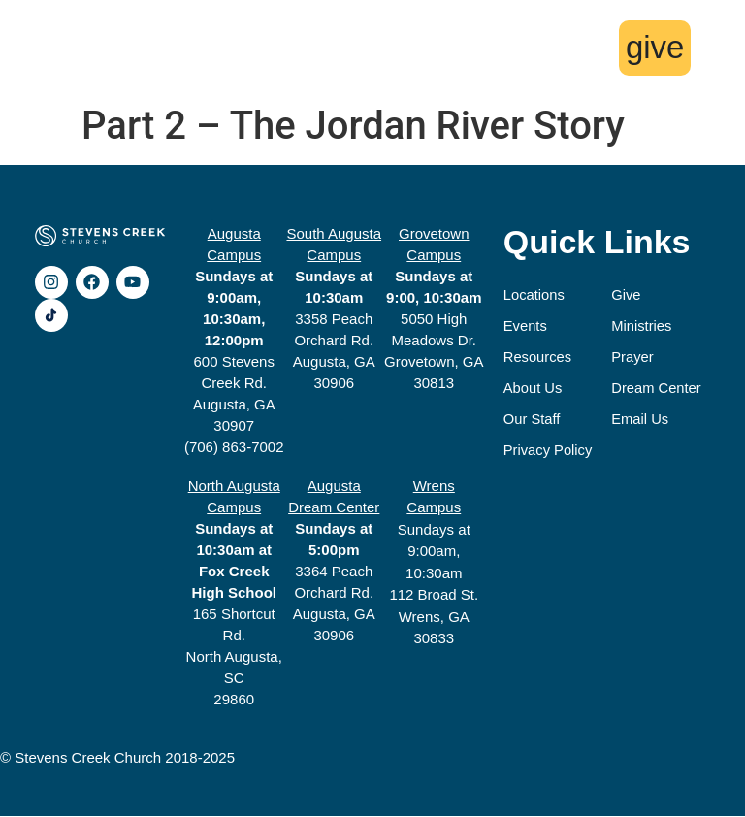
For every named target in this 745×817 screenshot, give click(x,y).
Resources (538, 357)
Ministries (643, 326)
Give (628, 295)
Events (525, 326)
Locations (534, 295)
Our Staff (532, 419)
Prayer (634, 357)
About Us (533, 388)
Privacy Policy (548, 450)
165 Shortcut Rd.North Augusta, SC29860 (234, 593)
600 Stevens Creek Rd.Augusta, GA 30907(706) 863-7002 (234, 341)
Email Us (642, 419)
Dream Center (658, 388)
